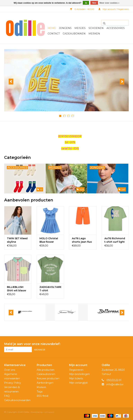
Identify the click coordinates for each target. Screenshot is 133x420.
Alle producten (45, 369)
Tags (39, 391)
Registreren (76, 369)
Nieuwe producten (48, 378)
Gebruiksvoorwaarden (17, 399)
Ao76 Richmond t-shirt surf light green (114, 240)
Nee (94, 3)
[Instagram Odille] (126, 344)
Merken (94, 33)
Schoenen (96, 28)
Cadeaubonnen (74, 33)
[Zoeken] (115, 23)
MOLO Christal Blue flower (48, 240)
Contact (54, 33)
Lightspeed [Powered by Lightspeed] (48, 412)
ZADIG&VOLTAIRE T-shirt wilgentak (50, 288)
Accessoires (116, 28)
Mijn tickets (76, 378)
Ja (86, 3)
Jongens (65, 28)
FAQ (7, 395)
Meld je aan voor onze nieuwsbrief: (32, 344)
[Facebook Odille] (120, 344)
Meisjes (80, 28)
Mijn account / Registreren (113, 9)
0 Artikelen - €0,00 (82, 9)
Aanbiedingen (45, 382)
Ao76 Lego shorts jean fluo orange (82, 240)
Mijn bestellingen (79, 373)
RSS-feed (42, 395)
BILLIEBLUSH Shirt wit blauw (16, 288)
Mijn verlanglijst (78, 382)
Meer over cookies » (109, 3)
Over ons (9, 369)
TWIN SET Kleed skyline (17, 240)
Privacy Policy (12, 382)
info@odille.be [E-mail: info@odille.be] (115, 384)
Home (52, 28)
